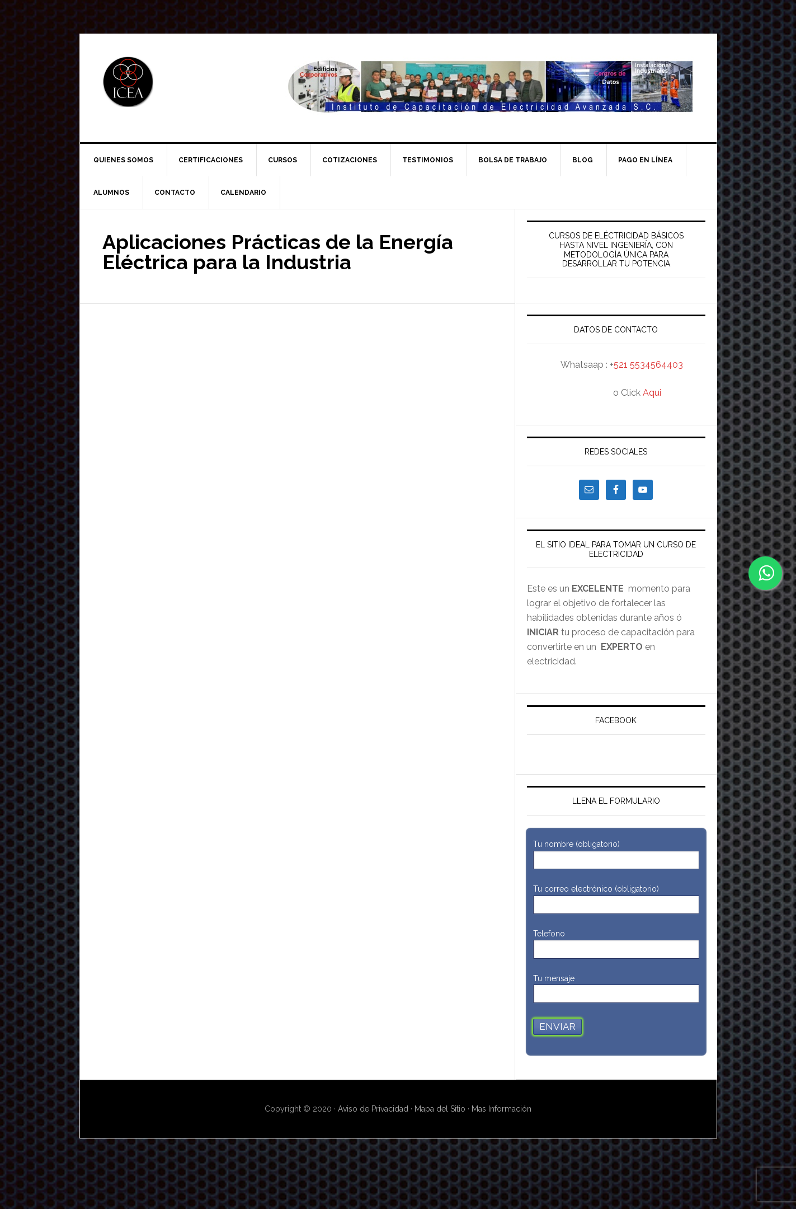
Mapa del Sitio (440, 1108)
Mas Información (501, 1108)
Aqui (652, 392)
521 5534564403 (648, 364)
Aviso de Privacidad (374, 1108)
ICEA (175, 82)
